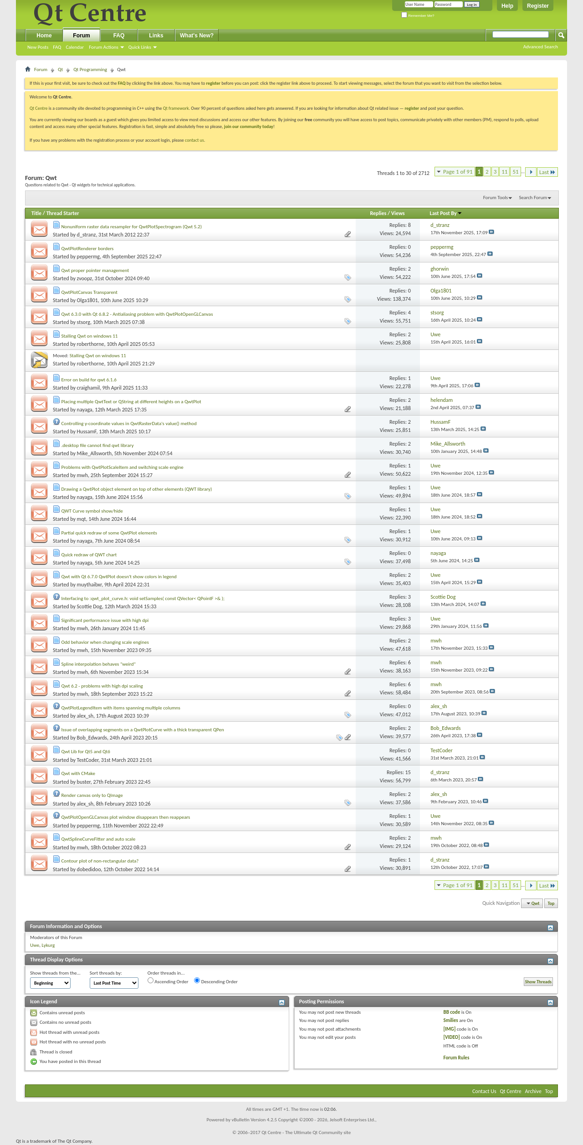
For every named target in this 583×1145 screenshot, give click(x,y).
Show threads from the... (55, 973)
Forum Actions (103, 47)
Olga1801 (87, 300)
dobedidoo (89, 869)
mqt (81, 519)
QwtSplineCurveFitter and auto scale (98, 839)
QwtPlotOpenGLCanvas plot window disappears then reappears (125, 817)
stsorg (83, 322)
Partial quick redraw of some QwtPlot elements (109, 533)
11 (504, 171)
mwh (82, 475)
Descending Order (216, 981)
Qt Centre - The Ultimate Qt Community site (306, 1132)
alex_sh (85, 716)
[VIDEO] (452, 1037)
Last (547, 172)
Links (156, 35)
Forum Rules (457, 1058)
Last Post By (446, 213)
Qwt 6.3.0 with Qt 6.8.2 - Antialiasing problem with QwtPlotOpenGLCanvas (137, 314)
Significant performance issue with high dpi (105, 620)
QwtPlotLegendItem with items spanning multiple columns (120, 708)
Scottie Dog (89, 606)
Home (43, 35)
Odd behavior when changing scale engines (105, 642)
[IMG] (450, 1029)
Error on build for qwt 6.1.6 (89, 380)
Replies (378, 213)
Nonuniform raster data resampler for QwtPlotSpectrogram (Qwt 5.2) (131, 227)
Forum (81, 35)
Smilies (451, 1020)
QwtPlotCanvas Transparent (89, 292)
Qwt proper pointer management (95, 270)
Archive (533, 1091)
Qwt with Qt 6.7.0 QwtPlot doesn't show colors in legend (119, 577)
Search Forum (533, 197)
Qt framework (176, 108)
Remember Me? (418, 16)
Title (36, 213)
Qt (60, 69)
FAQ (57, 47)
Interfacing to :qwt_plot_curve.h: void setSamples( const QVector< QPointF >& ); (143, 598)
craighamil (88, 388)
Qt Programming (90, 69)
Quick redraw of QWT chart (89, 555)
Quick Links (139, 47)
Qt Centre (39, 108)
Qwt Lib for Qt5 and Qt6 (85, 752)
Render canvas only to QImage (92, 795)
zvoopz (84, 278)
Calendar (75, 47)
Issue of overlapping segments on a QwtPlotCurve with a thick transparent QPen (142, 730)
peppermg (88, 256)
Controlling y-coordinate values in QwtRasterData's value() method (129, 423)
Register (538, 6)
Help (507, 6)
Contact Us (484, 1091)
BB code (452, 1012)
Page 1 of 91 (458, 171)
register (412, 108)
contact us (194, 140)
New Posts (37, 47)
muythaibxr (89, 584)
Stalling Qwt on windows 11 (89, 336)
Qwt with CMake (78, 773)
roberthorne (90, 344)
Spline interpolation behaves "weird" (98, 664)
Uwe (34, 945)
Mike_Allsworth (94, 453)
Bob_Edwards (92, 737)
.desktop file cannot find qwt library (97, 445)
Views (398, 213)
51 (515, 171)
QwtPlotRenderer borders (87, 249)
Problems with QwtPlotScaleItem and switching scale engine (122, 467)
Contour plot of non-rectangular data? (100, 861)
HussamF (87, 431)
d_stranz (86, 234)
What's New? (197, 35)
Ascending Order (168, 981)
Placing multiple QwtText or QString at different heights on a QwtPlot (131, 402)
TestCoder (87, 760)
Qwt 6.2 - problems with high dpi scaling (102, 686)
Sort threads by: (106, 973)
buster (84, 782)
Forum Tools (495, 197)
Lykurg (48, 945)
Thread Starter (62, 213)
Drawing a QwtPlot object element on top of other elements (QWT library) (136, 489)
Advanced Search (540, 47)
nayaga (84, 409)
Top (551, 903)
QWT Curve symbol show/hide (92, 511)
